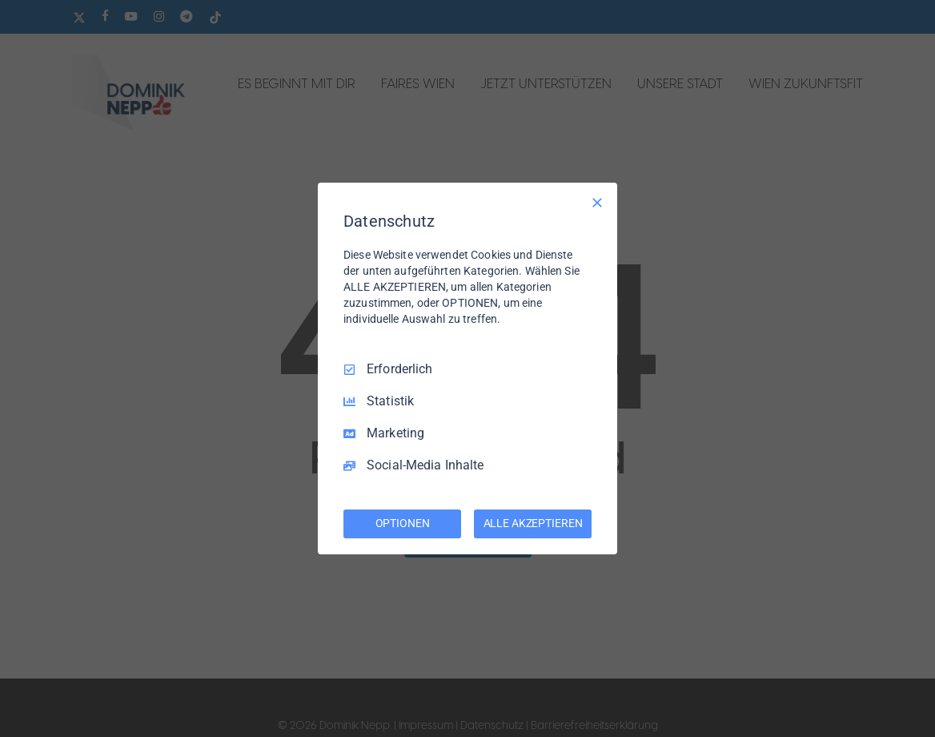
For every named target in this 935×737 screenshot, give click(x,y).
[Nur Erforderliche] (597, 203)
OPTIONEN (402, 523)
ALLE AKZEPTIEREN (533, 523)
